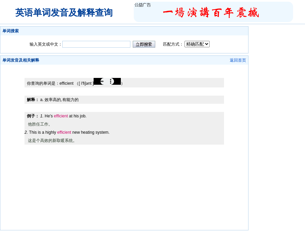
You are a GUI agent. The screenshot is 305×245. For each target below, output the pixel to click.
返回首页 (238, 60)
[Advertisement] (124, 67)
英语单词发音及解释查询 (64, 12)
